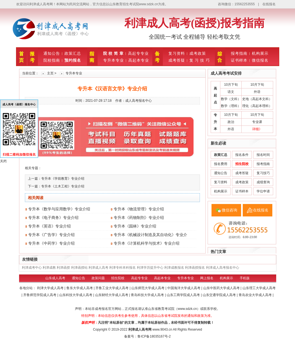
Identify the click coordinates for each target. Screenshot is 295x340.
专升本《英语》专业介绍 (49, 226)
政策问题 (98, 278)
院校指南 (51, 60)
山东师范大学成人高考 (148, 288)
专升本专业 (113, 60)
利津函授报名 (195, 268)
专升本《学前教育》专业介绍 (62, 179)
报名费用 (220, 164)
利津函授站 (79, 268)
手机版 (245, 278)
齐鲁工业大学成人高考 (112, 288)
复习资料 (176, 53)
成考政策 (197, 53)
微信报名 (260, 60)
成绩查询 (263, 182)
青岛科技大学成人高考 (148, 295)
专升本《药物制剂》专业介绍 (139, 217)
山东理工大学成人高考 (259, 288)
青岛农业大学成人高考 (256, 295)
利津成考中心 (32, 268)
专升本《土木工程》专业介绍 (62, 186)
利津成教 (49, 268)
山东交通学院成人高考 (220, 295)
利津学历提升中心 (150, 268)
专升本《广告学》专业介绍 (51, 234)
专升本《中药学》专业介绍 (51, 243)
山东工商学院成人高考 (184, 295)
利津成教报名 (174, 268)
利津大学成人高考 (50, 288)
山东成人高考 (55, 278)
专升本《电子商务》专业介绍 (53, 217)
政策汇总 (72, 53)
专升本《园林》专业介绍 (135, 226)
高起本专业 (138, 60)
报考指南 (239, 53)
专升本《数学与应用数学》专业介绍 (59, 209)
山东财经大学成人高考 (112, 295)
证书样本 (239, 60)
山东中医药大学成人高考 (222, 288)
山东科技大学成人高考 (76, 295)
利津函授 (63, 268)
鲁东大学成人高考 (80, 288)
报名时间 (263, 155)
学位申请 (263, 191)
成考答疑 (176, 60)
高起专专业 (138, 53)
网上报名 (206, 278)
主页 (50, 73)
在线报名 (269, 4)
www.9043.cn (162, 329)
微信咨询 (229, 210)
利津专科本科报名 (122, 268)
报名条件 (242, 155)
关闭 (3, 161)
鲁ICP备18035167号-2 (154, 336)
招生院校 (117, 278)
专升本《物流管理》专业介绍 (139, 209)
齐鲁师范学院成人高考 (40, 295)
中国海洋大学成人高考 (184, 288)
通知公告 (51, 53)
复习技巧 (263, 173)
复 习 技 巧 (199, 60)
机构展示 (260, 53)
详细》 (257, 129)
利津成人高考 (98, 268)
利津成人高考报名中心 (222, 268)
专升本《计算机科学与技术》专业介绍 (146, 243)
